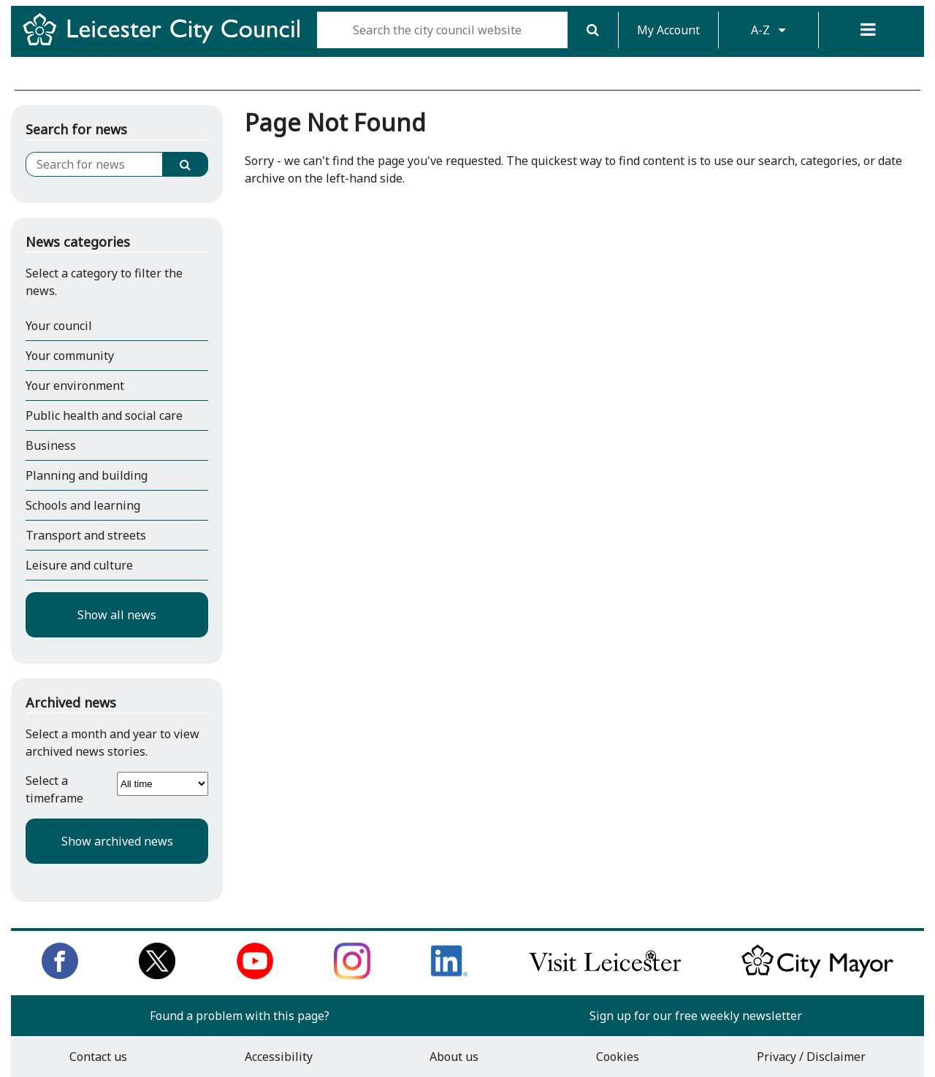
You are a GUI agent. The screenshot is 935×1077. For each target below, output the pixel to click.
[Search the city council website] (442, 30)
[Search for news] (94, 164)
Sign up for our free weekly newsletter (695, 1016)
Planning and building (87, 475)
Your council (59, 326)
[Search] (593, 30)
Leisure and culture (79, 565)
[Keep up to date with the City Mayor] (817, 975)
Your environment (75, 385)
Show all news (116, 615)
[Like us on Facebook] (60, 975)
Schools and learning (83, 505)
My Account (668, 30)
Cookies (617, 1057)
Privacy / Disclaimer (811, 1057)
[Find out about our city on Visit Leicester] (605, 975)
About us (454, 1057)
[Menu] (868, 30)
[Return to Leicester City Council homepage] (167, 42)
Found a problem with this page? (239, 1016)
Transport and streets (86, 535)
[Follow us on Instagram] (352, 975)
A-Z (768, 30)
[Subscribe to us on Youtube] (255, 975)
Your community (70, 356)
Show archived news (117, 841)
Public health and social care (104, 415)
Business (51, 445)
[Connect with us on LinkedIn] (449, 975)
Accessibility (279, 1057)
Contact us (98, 1057)
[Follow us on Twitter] (157, 975)
